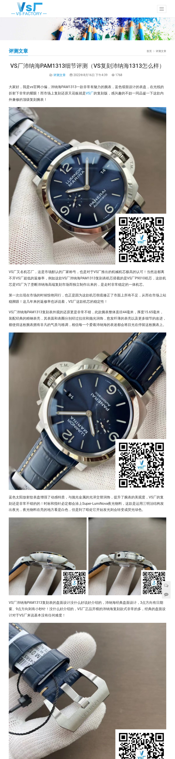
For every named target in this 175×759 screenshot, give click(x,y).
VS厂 (90, 93)
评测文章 (59, 75)
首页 (149, 51)
